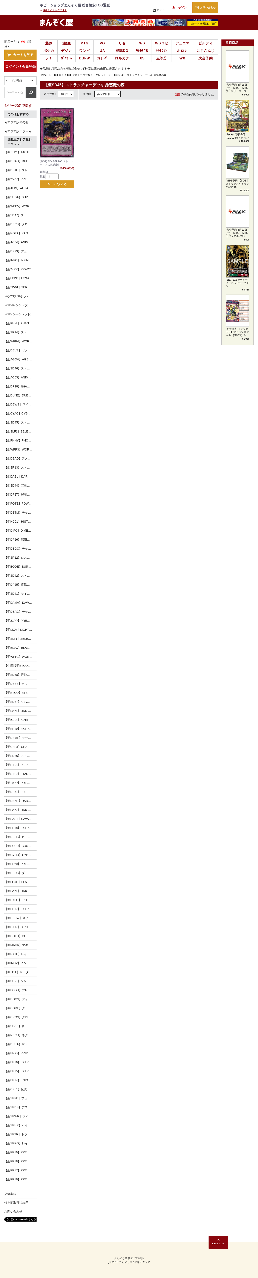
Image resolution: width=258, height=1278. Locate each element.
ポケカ (48, 51)
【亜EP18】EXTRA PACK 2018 (20, 828)
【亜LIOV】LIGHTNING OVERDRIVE (20, 629)
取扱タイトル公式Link (55, 10)
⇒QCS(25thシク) (16, 296)
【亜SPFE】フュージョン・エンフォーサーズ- (20, 1098)
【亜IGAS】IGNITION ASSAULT (20, 719)
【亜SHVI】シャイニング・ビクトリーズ (20, 981)
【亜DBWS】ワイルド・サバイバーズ (20, 404)
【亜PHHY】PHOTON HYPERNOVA (20, 440)
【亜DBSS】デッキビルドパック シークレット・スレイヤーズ (20, 683)
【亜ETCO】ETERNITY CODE (20, 692)
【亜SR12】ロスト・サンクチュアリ (20, 557)
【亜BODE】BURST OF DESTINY (20, 566)
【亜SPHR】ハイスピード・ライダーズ (20, 1125)
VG (102, 43)
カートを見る (20, 55)
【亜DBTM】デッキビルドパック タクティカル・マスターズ (20, 512)
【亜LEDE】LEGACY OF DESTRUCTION (20, 278)
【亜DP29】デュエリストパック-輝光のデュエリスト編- (20, 251)
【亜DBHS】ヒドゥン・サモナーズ (20, 837)
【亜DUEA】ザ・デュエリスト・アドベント (20, 1044)
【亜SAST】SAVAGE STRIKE (20, 819)
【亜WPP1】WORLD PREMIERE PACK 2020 (20, 656)
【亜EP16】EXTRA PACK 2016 (20, 1062)
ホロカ (182, 51)
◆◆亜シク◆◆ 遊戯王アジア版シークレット (80, 75)
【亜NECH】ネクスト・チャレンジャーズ (20, 1035)
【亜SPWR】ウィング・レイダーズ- (20, 1116)
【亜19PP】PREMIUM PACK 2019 (20, 783)
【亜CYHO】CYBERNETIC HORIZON (20, 855)
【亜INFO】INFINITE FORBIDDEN (20, 260)
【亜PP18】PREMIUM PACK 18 (20, 1161)
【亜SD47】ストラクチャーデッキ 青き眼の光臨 (20, 215)
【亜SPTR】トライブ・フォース (20, 1134)
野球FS (142, 51)
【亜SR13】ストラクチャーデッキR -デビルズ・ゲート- (20, 467)
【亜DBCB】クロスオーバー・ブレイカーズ (20, 224)
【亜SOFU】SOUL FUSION (20, 846)
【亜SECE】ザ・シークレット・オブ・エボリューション (20, 1026)
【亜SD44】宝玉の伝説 (20, 485)
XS (142, 58)
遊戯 (48, 43)
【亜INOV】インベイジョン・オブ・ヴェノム (20, 963)
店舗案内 (10, 1194)
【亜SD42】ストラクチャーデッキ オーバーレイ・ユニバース (20, 575)
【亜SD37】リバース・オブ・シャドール (20, 701)
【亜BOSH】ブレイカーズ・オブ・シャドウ (20, 990)
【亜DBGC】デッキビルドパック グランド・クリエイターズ (20, 548)
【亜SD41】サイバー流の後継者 (20, 593)
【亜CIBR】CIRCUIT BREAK (20, 927)
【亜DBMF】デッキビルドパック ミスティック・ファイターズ (20, 738)
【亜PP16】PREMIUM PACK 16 (20, 1179)
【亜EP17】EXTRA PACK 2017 (20, 909)
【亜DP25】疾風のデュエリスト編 (20, 584)
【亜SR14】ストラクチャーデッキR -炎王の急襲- (20, 332)
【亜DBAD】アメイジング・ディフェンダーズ (20, 458)
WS (142, 43)
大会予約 (205, 58)
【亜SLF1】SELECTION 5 (20, 431)
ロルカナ (122, 58)
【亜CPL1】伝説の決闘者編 (20, 1089)
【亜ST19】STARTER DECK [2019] (20, 774)
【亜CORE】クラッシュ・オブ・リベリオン (20, 1008)
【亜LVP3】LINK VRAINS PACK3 (20, 710)
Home (43, 75)
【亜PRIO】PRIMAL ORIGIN (20, 1053)
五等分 (161, 58)
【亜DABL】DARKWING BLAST (20, 476)
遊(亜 (66, 43)
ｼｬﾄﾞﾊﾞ (102, 58)
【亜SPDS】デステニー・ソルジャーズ (20, 1107)
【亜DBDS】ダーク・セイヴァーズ (20, 873)
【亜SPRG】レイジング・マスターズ (20, 1143)
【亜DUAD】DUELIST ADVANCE (20, 161)
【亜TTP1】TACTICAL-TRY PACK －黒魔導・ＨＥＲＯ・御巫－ (20, 152)
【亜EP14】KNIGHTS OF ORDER (20, 1080)
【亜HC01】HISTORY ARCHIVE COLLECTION (20, 521)
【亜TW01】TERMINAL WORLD (20, 287)
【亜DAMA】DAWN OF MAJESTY (20, 602)
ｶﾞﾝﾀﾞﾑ (66, 58)
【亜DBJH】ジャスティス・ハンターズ (20, 170)
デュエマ (182, 43)
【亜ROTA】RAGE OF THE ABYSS (20, 233)
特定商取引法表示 (16, 1202)
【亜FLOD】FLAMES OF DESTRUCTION (20, 882)
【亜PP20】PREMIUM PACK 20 (20, 864)
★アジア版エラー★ (17, 131)
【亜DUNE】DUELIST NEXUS (20, 395)
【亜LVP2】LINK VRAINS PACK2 (20, 810)
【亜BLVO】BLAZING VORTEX (20, 647)
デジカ (66, 51)
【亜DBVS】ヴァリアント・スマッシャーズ (20, 350)
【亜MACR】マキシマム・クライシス (20, 945)
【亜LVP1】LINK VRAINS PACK (20, 891)
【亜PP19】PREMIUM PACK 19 (20, 1152)
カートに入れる (57, 184)
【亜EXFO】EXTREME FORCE (20, 900)
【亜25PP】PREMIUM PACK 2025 (20, 179)
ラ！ (48, 58)
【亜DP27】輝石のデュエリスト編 (20, 494)
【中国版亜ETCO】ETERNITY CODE (20, 665)
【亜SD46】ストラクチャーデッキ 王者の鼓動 (20, 368)
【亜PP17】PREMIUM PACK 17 (20, 1170)
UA (102, 51)
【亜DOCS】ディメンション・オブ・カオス (20, 999)
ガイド (158, 10)
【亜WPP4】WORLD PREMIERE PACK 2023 (20, 341)
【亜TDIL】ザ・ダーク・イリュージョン (20, 972)
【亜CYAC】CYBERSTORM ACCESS (20, 413)
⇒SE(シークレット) (17, 314)
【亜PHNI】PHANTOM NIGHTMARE (20, 323)
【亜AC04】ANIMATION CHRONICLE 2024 (20, 242)
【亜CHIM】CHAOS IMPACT (20, 747)
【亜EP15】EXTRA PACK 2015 (20, 1071)
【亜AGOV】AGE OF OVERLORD (20, 359)
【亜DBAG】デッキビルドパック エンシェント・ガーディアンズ (20, 611)
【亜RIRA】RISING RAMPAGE (20, 765)
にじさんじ (206, 51)
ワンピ (84, 51)
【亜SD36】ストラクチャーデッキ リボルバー (20, 756)
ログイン (179, 7)
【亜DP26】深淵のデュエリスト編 (20, 539)
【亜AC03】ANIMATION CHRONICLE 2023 (20, 377)
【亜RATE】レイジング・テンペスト (20, 954)
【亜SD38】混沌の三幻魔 (20, 674)
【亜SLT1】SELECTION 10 (20, 638)
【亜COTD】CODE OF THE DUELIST (20, 936)
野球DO (122, 51)
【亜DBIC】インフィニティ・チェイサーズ (20, 792)
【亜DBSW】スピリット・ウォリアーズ (20, 918)
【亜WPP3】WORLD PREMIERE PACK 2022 (20, 449)
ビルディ (205, 43)
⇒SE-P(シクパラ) (16, 305)
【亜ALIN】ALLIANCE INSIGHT (20, 188)
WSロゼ (161, 43)
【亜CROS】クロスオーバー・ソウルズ (20, 1017)
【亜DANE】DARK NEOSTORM (20, 801)
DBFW (84, 58)
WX (182, 58)
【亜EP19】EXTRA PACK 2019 (20, 729)
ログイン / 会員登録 (20, 66)
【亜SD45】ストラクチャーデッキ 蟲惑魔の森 (20, 422)
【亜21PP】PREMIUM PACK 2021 (20, 620)
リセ (122, 43)
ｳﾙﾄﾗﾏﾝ (161, 51)
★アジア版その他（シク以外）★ (20, 122)
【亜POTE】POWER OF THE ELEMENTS (20, 503)
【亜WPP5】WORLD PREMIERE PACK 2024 (20, 206)
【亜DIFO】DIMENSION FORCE (20, 530)
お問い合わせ (205, 7)
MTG (84, 43)
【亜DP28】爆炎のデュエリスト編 (20, 386)
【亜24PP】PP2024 (17, 269)
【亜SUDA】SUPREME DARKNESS (20, 197)
